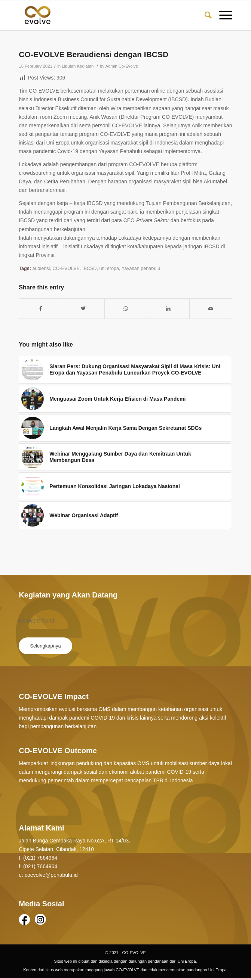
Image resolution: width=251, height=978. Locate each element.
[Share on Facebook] (40, 309)
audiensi (41, 268)
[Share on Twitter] (83, 309)
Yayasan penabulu (141, 268)
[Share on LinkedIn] (168, 309)
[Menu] (222, 15)
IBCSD (89, 268)
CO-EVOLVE (66, 268)
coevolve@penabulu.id (51, 875)
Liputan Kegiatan (78, 66)
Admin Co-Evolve (121, 66)
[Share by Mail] (211, 309)
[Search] (204, 15)
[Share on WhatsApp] (126, 309)
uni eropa (109, 268)
